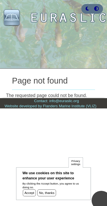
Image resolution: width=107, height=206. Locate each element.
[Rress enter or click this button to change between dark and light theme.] (88, 8)
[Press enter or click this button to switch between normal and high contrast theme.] (96, 8)
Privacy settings (75, 164)
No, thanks (46, 194)
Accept (29, 194)
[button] (87, 8)
